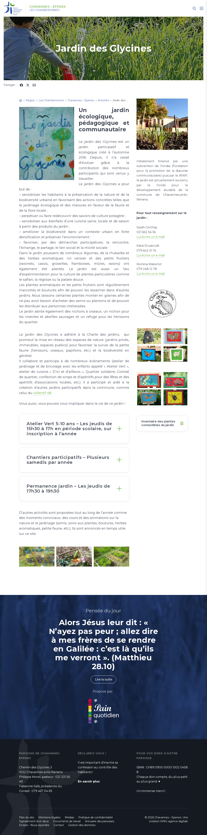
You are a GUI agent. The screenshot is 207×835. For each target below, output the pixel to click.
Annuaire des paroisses (99, 821)
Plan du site (26, 817)
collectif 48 (42, 393)
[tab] (74, 429)
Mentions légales (49, 817)
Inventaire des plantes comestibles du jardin (158, 423)
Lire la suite (103, 679)
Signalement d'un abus (34, 821)
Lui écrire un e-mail (151, 237)
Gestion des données (81, 825)
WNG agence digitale (174, 821)
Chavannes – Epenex (47, 6)
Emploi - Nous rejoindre (34, 825)
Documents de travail (67, 821)
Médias (69, 817)
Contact (59, 825)
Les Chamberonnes (44, 10)
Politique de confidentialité (95, 817)
